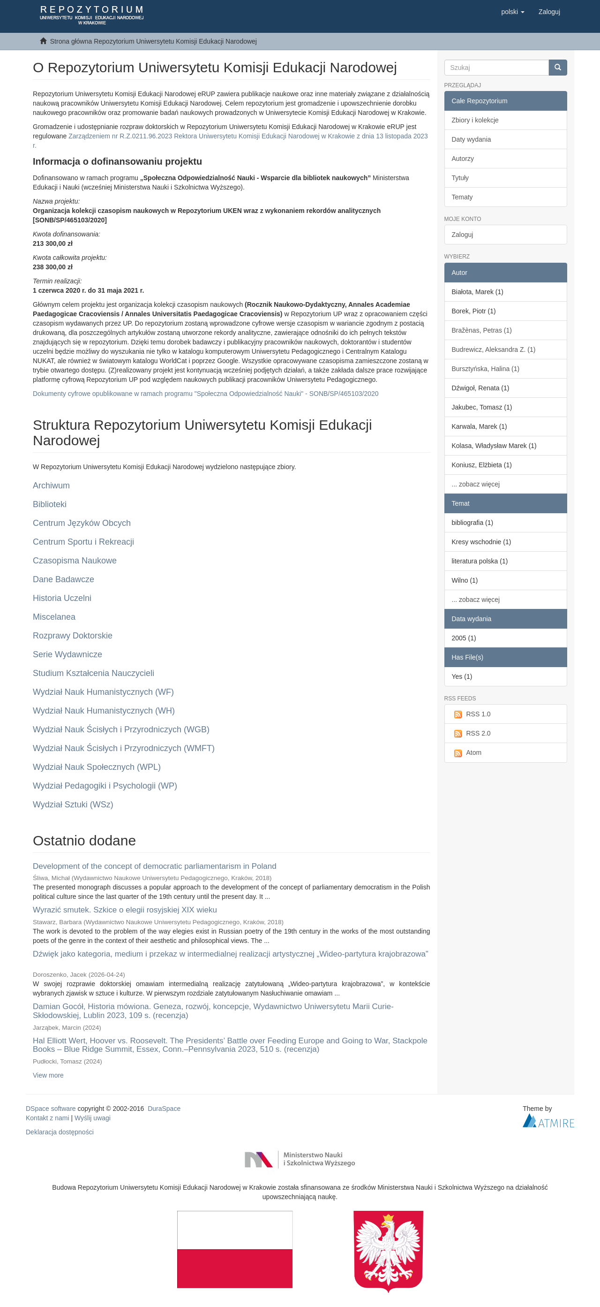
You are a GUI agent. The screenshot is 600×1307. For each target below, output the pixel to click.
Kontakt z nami (47, 1118)
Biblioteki (50, 504)
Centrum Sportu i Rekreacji (83, 542)
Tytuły (460, 178)
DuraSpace (164, 1108)
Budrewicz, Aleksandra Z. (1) (494, 349)
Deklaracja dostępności (60, 1132)
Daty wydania (471, 139)
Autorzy (463, 158)
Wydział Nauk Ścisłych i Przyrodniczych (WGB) (121, 729)
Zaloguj (462, 234)
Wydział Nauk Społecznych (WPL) (97, 767)
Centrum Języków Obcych (82, 523)
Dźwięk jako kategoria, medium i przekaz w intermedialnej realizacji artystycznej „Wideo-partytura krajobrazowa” (230, 954)
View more (48, 1075)
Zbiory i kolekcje (475, 120)
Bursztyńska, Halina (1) (486, 368)
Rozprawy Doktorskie (72, 635)
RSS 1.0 (471, 714)
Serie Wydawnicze (67, 654)
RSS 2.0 (471, 733)
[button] (513, 11)
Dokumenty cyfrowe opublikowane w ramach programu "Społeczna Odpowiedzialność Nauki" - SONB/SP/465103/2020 (206, 393)
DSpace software (51, 1108)
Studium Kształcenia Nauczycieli (93, 673)
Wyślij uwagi (93, 1118)
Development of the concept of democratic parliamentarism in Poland (155, 866)
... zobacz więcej (476, 484)
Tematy (462, 197)
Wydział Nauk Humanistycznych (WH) (104, 710)
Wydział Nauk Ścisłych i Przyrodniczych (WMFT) (124, 748)
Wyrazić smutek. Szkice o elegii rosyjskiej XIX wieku (125, 909)
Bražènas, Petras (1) (482, 330)
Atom (467, 753)
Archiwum (51, 485)
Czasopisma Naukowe (75, 560)
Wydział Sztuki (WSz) (73, 804)
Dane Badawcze (63, 579)
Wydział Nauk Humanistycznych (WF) (103, 692)
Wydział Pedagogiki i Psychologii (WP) (105, 785)
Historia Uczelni (62, 598)
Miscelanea (54, 617)
